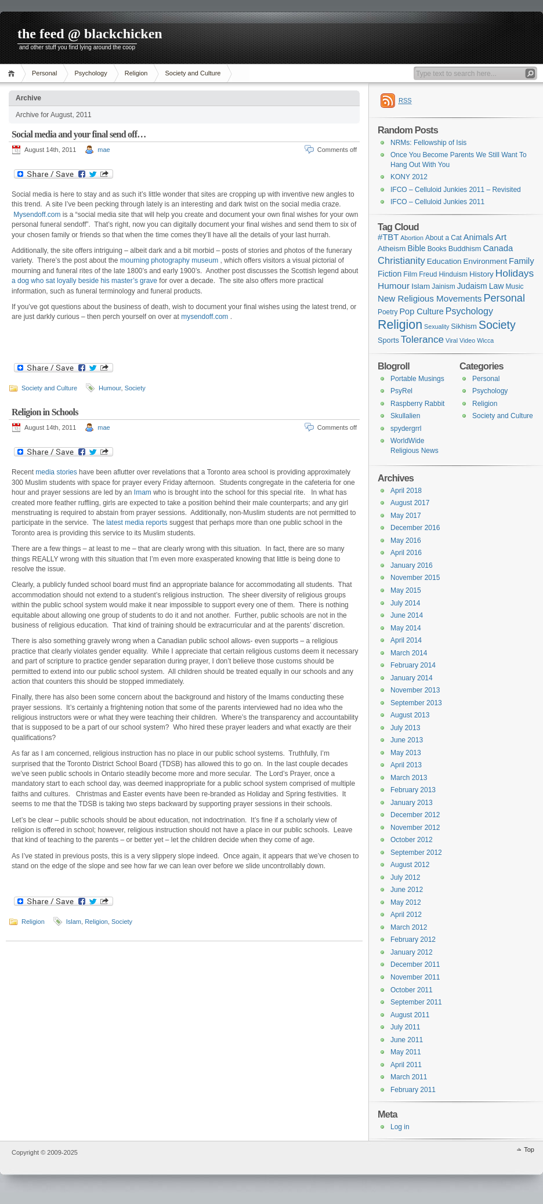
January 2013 (411, 803)
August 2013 (409, 715)
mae (103, 149)
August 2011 (409, 1015)
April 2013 (406, 765)
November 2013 (415, 690)
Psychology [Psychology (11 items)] (469, 311)
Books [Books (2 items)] (437, 249)
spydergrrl (405, 429)
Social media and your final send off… (79, 134)
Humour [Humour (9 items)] (394, 286)
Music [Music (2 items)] (514, 286)
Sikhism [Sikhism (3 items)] (464, 326)
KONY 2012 (409, 177)
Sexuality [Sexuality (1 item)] (436, 326)
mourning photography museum (170, 260)
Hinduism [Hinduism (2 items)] (453, 274)
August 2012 (409, 865)
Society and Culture (192, 73)
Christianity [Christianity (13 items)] (401, 260)
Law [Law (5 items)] (496, 286)
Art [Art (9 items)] (500, 237)
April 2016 (406, 553)
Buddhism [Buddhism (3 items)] (465, 248)
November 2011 (415, 977)
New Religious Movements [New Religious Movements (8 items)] (430, 298)
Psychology (90, 73)
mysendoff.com (204, 317)
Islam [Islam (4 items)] (420, 286)
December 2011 (415, 964)
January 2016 (411, 565)
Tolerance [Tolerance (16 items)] (422, 339)
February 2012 (413, 939)
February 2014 (413, 665)
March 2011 (408, 1077)
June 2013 (406, 740)
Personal (44, 73)
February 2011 (413, 1090)
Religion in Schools (45, 412)
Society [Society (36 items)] (497, 324)
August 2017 (409, 503)
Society (135, 388)
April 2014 (406, 640)
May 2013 (405, 753)
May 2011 (405, 1052)
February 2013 (413, 790)
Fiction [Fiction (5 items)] (389, 273)
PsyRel (401, 391)
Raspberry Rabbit (417, 404)
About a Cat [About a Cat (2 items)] (443, 238)
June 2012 (406, 890)
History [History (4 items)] (481, 274)
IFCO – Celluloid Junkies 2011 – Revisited (455, 190)
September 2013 (416, 703)
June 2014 (406, 615)
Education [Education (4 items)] (444, 261)
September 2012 (416, 852)
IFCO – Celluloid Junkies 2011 (437, 202)
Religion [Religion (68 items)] (400, 325)
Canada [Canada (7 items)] (498, 248)
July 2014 (405, 603)
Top (529, 1149)
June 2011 (406, 1040)
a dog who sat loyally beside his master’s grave (84, 281)
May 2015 (405, 590)
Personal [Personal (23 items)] (504, 298)
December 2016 (415, 528)
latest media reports (136, 522)
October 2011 (411, 990)
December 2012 (415, 815)
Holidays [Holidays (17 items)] (514, 273)
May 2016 (405, 540)
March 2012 (408, 927)
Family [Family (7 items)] (521, 261)
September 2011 (416, 1002)
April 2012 (406, 915)
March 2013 (408, 778)
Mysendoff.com (36, 215)
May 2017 (405, 516)
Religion (136, 73)
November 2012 (415, 828)
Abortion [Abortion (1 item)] (411, 237)
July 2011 (405, 1027)
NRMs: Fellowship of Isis (428, 143)
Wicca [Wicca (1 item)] (485, 340)
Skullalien (405, 416)
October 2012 (411, 840)
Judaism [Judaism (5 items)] (472, 286)
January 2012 (411, 952)
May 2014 (405, 628)
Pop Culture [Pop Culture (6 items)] (421, 311)
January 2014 (411, 678)
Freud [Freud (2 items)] (428, 274)
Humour (110, 388)
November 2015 (415, 578)
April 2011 (406, 1065)
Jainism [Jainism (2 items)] (443, 286)
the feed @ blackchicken (89, 33)
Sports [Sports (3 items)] (388, 340)
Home (13, 73)
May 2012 (405, 902)
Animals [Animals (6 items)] (478, 237)
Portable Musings (417, 379)
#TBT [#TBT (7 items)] (388, 237)
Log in (400, 1127)
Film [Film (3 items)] (410, 274)
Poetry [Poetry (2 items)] (387, 312)
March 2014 (408, 653)
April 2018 (406, 491)
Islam (73, 921)
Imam (142, 492)
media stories (56, 472)
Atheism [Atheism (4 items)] (392, 248)
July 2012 (405, 877)
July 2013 (405, 728)
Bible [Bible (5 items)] (417, 248)
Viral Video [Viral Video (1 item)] (460, 340)
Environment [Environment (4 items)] (485, 261)
